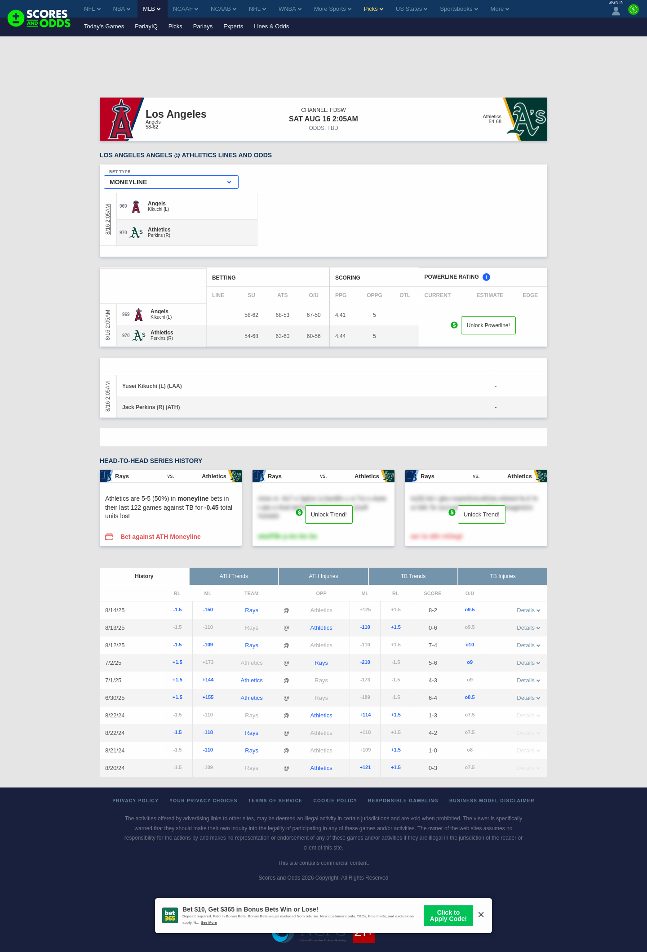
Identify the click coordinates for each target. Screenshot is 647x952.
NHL (257, 8)
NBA (122, 8)
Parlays (203, 26)
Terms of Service (275, 800)
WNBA (290, 8)
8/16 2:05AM (108, 219)
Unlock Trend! (329, 514)
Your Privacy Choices (203, 800)
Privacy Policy (135, 800)
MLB (151, 8)
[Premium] (633, 13)
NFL (92, 8)
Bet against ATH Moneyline (160, 536)
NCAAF (185, 8)
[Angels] (158, 203)
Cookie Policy (335, 800)
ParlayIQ (146, 26)
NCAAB (223, 8)
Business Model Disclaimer (492, 800)
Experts (233, 26)
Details (528, 610)
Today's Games (104, 26)
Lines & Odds (271, 26)
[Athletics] (159, 229)
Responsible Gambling (403, 800)
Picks (175, 26)
